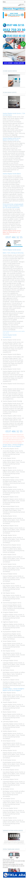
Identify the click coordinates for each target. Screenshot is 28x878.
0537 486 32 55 (14, 237)
